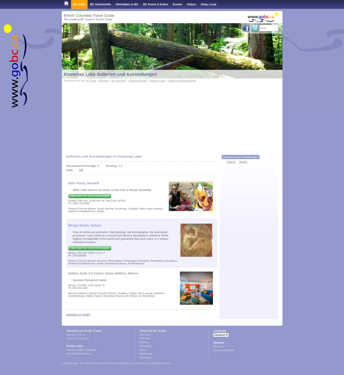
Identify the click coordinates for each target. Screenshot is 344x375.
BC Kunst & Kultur (155, 4)
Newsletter (146, 346)
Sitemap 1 (219, 346)
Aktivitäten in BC (127, 4)
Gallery (231, 162)
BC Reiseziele (119, 81)
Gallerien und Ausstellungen (182, 81)
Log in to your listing (77, 338)
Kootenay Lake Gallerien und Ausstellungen (110, 74)
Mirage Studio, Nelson (85, 225)
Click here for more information (90, 196)
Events (177, 4)
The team (145, 338)
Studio (243, 162)
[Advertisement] (172, 116)
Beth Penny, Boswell (83, 183)
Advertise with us (75, 334)
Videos (191, 4)
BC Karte (79, 4)
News (143, 349)
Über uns (145, 334)
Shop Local (208, 4)
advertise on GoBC (78, 314)
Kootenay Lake (157, 81)
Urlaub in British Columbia (81, 349)
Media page (146, 353)
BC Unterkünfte (100, 4)
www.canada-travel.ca (78, 353)
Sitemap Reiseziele (224, 350)
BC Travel (91, 81)
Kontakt (144, 342)
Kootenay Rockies (138, 81)
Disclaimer (146, 357)
